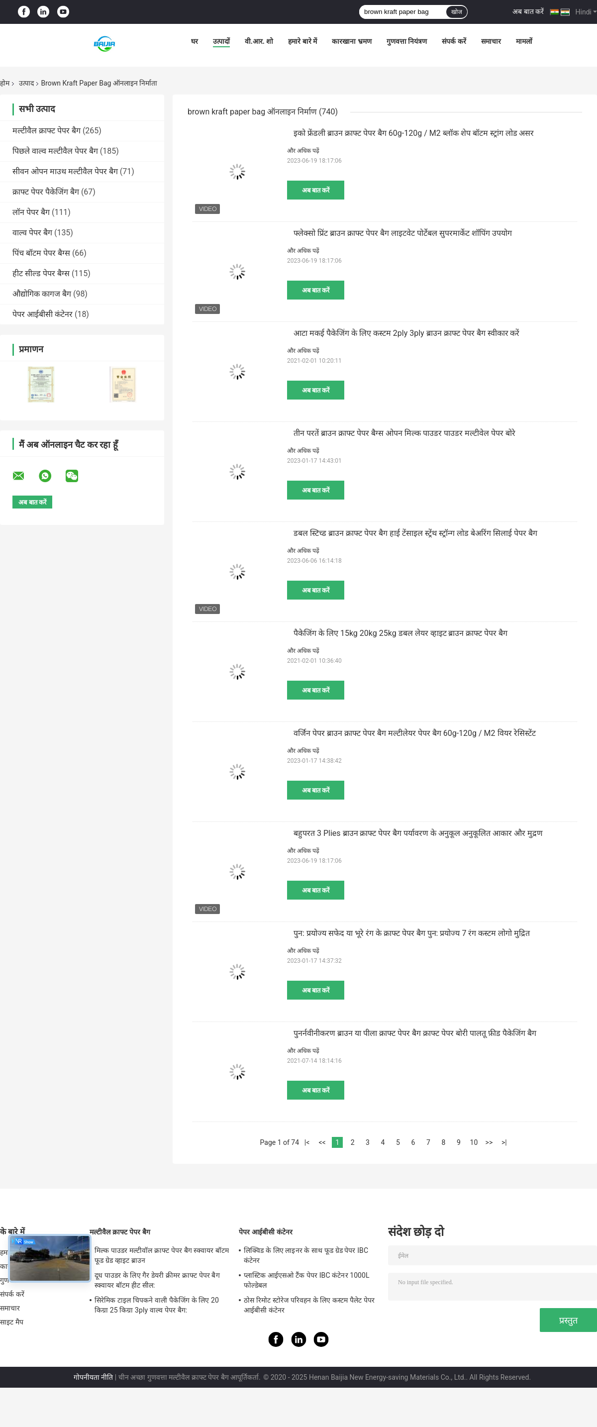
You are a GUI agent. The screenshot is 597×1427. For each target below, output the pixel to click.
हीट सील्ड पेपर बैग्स (41, 273)
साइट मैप (11, 1322)
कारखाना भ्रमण (351, 41)
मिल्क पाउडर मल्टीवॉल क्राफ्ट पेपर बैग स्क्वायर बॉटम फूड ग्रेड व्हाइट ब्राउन (162, 1255)
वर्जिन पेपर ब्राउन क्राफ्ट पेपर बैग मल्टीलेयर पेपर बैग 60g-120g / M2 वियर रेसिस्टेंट (415, 733)
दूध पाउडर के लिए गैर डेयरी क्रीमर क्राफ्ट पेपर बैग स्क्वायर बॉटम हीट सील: (157, 1280)
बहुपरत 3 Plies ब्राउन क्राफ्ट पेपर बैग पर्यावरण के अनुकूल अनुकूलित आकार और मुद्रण (418, 833)
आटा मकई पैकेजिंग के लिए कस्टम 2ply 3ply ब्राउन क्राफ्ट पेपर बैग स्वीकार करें (406, 333)
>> (489, 1142)
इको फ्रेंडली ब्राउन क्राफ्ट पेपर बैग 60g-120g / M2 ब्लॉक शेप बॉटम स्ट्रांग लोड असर (414, 133)
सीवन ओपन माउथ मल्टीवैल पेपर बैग (65, 171)
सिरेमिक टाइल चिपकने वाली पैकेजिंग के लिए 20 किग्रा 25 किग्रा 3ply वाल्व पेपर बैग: (157, 1305)
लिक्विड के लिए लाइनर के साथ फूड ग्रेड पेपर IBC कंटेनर (306, 1255)
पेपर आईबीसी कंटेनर (42, 314)
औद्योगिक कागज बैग (41, 294)
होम (4, 83)
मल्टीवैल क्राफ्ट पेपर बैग (46, 130)
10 (474, 1142)
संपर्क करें (454, 41)
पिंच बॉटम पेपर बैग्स (41, 253)
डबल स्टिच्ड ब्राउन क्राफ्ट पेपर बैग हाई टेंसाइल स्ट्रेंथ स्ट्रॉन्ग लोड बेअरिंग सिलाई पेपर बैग (415, 533)
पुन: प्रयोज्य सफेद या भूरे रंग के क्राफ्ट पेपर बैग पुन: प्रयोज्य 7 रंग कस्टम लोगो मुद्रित (412, 933)
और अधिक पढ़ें (303, 150)
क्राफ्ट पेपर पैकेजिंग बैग (45, 192)
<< (321, 1142)
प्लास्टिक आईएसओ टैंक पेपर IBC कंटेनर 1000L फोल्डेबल (307, 1280)
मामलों (524, 41)
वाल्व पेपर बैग (32, 232)
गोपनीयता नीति (93, 1377)
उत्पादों (221, 41)
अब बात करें (528, 11)
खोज (456, 11)
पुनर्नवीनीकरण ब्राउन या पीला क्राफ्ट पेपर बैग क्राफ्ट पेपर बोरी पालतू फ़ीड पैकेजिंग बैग (415, 1033)
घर (194, 41)
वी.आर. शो (259, 41)
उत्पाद (26, 83)
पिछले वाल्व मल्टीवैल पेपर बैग (55, 151)
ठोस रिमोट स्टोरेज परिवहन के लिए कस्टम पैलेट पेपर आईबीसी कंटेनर (309, 1305)
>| (504, 1142)
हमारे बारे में (302, 41)
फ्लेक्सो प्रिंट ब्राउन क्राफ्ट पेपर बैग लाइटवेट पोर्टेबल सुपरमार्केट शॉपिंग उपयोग (403, 233)
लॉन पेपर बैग (31, 212)
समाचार (491, 41)
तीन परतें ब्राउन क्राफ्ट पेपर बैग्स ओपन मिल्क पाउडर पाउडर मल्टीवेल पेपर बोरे (404, 433)
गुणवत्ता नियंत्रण (407, 41)
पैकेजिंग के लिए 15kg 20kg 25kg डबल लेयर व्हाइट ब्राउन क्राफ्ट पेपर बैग (400, 633)
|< (307, 1142)
